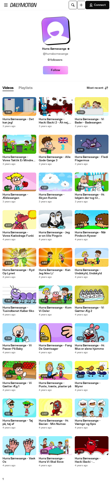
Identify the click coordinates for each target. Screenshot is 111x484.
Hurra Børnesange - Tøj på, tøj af (18, 422)
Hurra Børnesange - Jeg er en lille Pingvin (54, 234)
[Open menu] (6, 5)
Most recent (97, 88)
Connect (97, 5)
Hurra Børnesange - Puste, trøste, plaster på (55, 384)
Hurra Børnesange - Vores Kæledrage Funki (18, 234)
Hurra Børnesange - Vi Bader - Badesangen (89, 121)
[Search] (73, 5)
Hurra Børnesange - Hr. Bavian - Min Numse (54, 422)
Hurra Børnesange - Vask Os (19, 460)
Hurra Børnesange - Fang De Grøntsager (55, 347)
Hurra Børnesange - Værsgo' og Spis (88, 422)
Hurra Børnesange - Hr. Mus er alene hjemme (90, 347)
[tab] (8, 88)
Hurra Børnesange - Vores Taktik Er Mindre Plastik (18, 158)
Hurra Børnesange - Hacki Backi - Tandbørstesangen (88, 460)
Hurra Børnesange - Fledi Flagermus (91, 158)
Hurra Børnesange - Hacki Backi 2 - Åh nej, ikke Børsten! (54, 121)
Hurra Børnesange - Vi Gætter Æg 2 (89, 309)
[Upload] (81, 5)
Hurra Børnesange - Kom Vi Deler (55, 309)
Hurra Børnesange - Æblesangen (15, 196)
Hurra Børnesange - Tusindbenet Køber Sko (18, 309)
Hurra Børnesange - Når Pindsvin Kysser (90, 234)
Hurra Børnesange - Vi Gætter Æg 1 (17, 384)
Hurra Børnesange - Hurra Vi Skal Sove (52, 460)
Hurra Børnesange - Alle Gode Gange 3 (55, 158)
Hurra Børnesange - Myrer (88, 384)
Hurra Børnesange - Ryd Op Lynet (18, 271)
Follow (55, 70)
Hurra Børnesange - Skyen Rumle (52, 196)
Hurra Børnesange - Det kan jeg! (18, 121)
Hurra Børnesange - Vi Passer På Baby (17, 347)
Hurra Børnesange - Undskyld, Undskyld (88, 271)
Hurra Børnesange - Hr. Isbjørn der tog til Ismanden (90, 196)
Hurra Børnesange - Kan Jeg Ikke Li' (54, 271)
